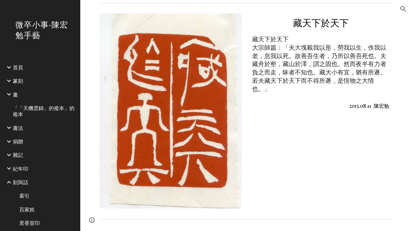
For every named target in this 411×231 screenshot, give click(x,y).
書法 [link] (18, 128)
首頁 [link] (18, 67)
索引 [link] (24, 196)
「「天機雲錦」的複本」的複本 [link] (43, 111)
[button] (403, 9)
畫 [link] (15, 94)
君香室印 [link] (29, 223)
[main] (320, 63)
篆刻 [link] (18, 81)
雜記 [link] (18, 155)
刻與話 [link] (20, 182)
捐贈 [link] (18, 141)
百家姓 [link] (27, 209)
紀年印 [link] (20, 169)
